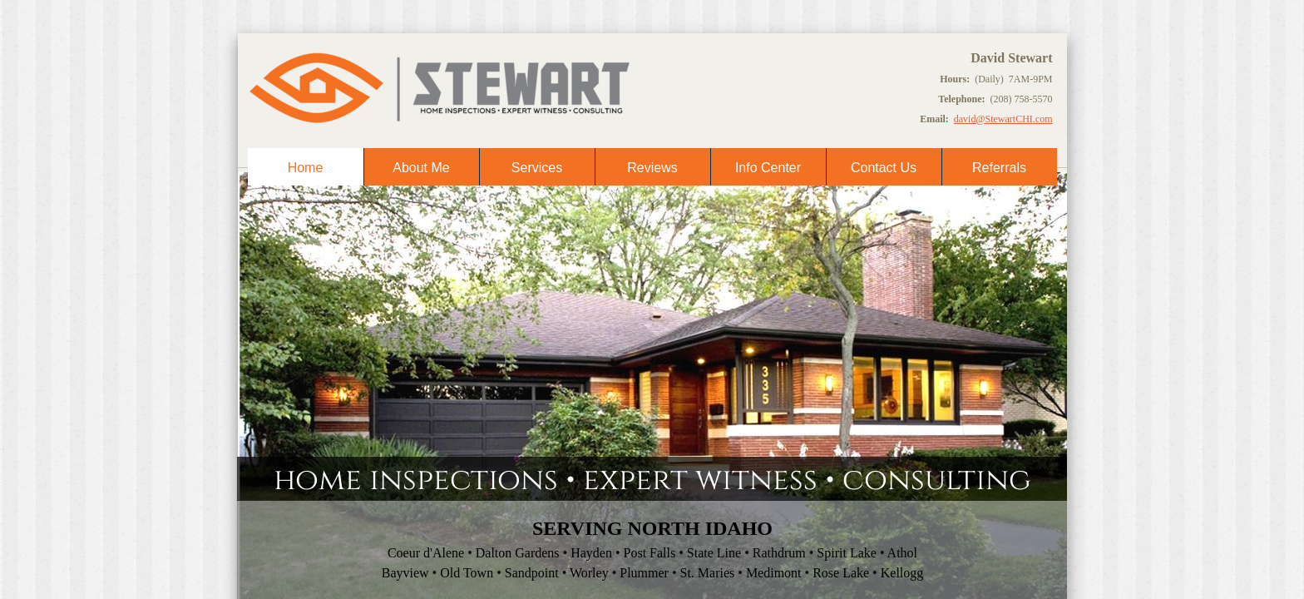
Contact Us (883, 168)
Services (536, 168)
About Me (421, 168)
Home (306, 168)
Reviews (652, 168)
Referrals (999, 168)
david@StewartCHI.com (1003, 119)
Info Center (768, 168)
